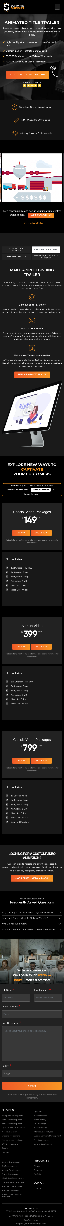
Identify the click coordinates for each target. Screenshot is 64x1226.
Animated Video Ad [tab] (16, 257)
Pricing (37, 1166)
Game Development (10, 1174)
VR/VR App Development (13, 1178)
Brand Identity (40, 1120)
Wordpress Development (12, 1116)
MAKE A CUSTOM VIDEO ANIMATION (32, 878)
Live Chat (21, 533)
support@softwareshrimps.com (31, 1224)
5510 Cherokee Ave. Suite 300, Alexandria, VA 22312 (31, 1211)
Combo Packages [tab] (32, 494)
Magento (5, 1152)
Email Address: (42, 990)
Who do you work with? (14, 924)
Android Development (11, 1170)
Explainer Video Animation (13, 1182)
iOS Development (9, 1166)
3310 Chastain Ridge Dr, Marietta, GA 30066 (31, 1216)
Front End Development (12, 1120)
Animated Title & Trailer (12, 1186)
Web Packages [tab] (18, 485)
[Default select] (32, 1073)
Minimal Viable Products (12, 1140)
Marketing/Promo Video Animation (12, 1196)
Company (38, 1170)
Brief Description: (11, 1022)
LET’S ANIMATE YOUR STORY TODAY (27, 75)
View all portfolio (33, 223)
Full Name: (8, 990)
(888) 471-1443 (31, 1221)
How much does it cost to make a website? (25, 918)
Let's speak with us (41, 215)
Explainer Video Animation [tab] (16, 249)
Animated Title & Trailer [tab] (46, 250)
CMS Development (10, 1144)
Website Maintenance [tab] (17, 490)
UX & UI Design (40, 1124)
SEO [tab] (55, 490)
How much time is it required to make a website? (28, 930)
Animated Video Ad (10, 1190)
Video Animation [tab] (41, 490)
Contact (37, 1188)
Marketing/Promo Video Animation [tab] (46, 257)
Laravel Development (43, 1144)
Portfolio (37, 1174)
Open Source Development (13, 1128)
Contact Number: (11, 1006)
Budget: (6, 1065)
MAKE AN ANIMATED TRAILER (32, 374)
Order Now (41, 533)
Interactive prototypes (43, 1132)
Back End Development (12, 1124)
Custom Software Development (47, 1136)
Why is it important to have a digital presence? (27, 913)
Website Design (40, 1128)
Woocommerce (40, 1116)
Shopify (5, 1148)
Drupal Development (11, 1136)
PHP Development (9, 1132)
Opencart (38, 1112)
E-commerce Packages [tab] (41, 485)
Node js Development (11, 1162)
